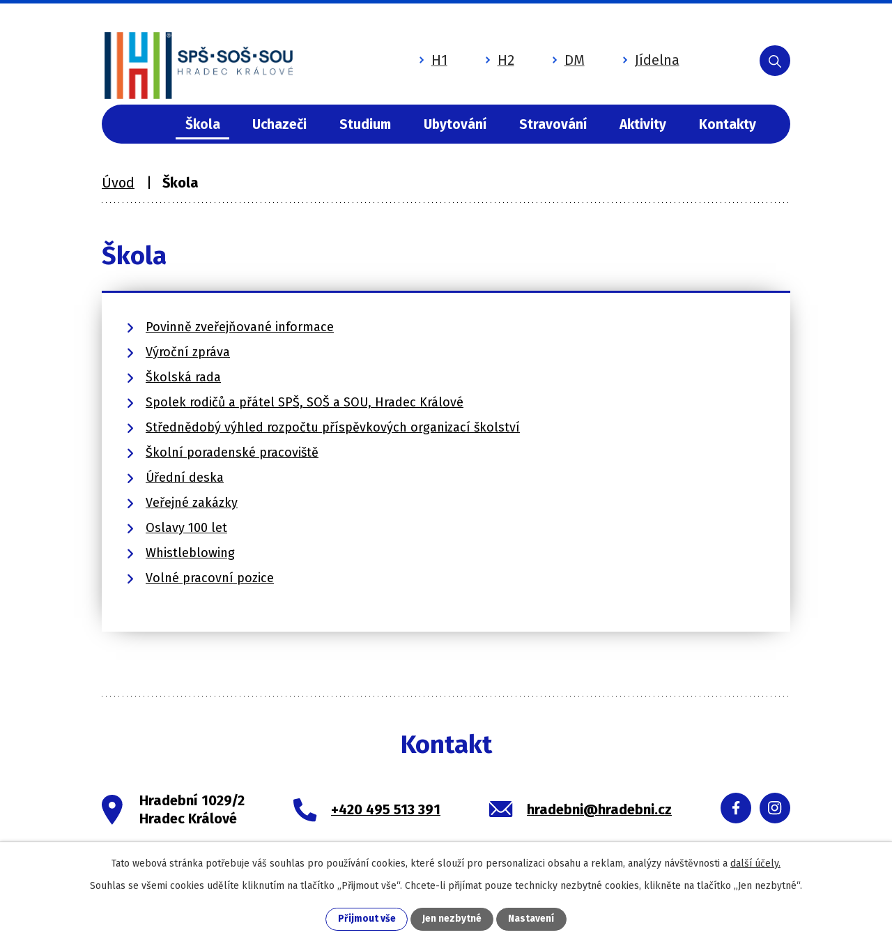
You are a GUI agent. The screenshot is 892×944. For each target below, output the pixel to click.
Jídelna (637, 58)
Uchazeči (279, 124)
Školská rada (183, 377)
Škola (202, 124)
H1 (419, 58)
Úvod (144, 124)
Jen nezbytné (452, 919)
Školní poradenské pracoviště (232, 452)
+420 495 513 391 (385, 809)
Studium (365, 124)
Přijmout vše (367, 919)
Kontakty (727, 124)
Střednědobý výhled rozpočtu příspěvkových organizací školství (333, 427)
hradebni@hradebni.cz (599, 809)
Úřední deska (185, 477)
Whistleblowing (190, 553)
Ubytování (455, 124)
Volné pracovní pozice (210, 578)
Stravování (553, 124)
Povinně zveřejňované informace (240, 327)
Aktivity (643, 124)
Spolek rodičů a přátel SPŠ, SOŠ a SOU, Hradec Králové (304, 402)
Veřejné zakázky (192, 502)
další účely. (755, 863)
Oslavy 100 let (186, 527)
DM (554, 58)
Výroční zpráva (188, 352)
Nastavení (531, 919)
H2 (485, 58)
